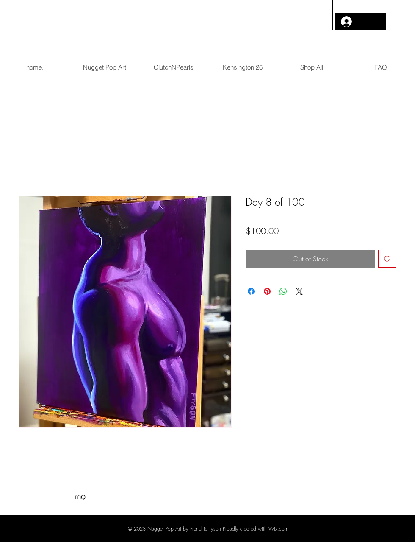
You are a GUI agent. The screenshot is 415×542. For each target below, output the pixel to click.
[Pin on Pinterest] (267, 291)
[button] (397, 18)
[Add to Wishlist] (387, 259)
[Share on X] (299, 291)
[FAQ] (80, 497)
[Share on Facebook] (251, 291)
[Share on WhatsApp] (283, 291)
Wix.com (278, 528)
